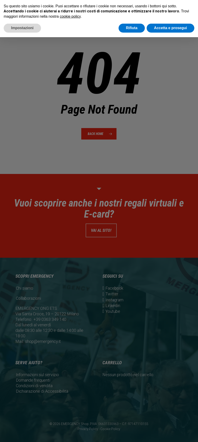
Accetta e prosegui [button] (170, 28)
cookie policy (70, 16)
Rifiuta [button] (131, 28)
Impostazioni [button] (22, 28)
